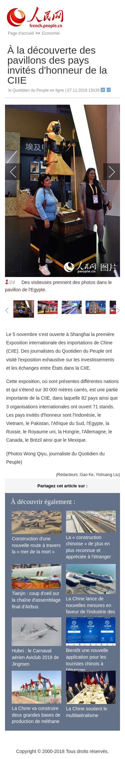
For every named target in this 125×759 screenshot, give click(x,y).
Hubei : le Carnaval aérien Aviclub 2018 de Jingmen (35, 657)
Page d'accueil (21, 33)
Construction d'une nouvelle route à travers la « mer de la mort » (36, 545)
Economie (50, 33)
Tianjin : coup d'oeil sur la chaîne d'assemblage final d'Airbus (36, 600)
